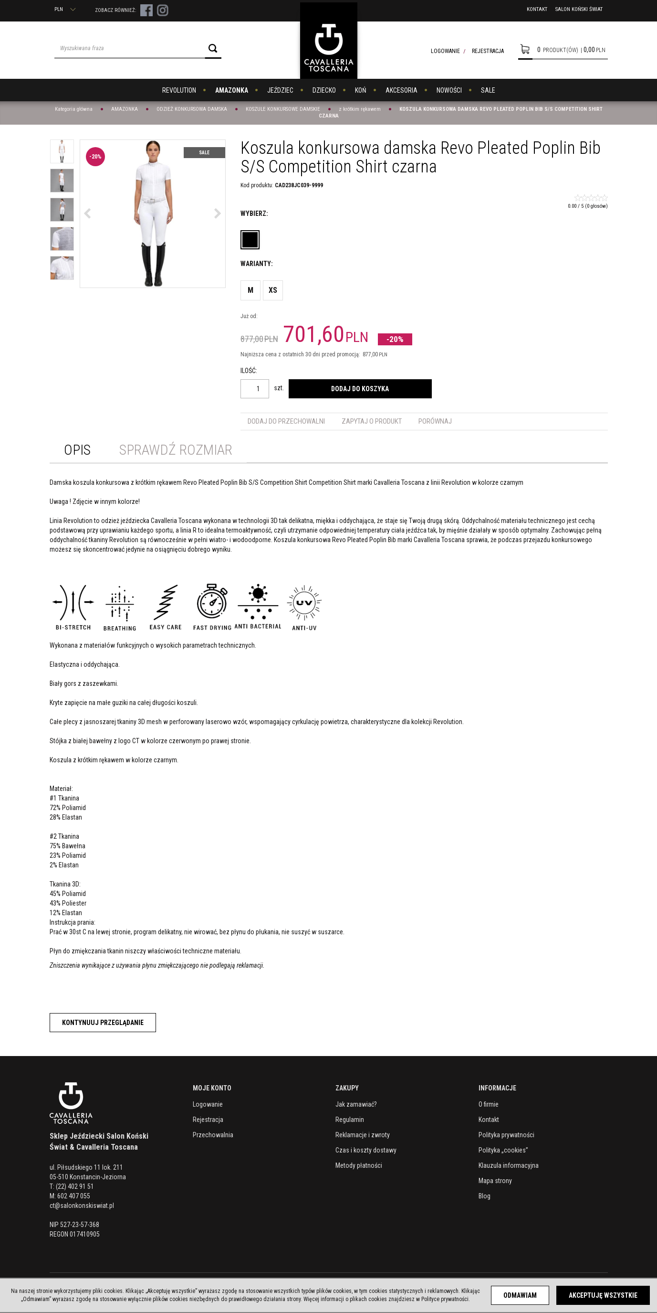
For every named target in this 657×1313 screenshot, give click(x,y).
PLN (65, 9)
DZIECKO (324, 90)
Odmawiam (520, 1295)
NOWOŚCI (449, 90)
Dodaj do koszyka (360, 389)
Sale (204, 152)
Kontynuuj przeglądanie (103, 1022)
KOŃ (360, 90)
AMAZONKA (231, 90)
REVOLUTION (179, 90)
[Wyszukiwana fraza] (129, 48)
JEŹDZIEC (280, 90)
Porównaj (435, 421)
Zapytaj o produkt (372, 421)
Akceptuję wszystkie (603, 1295)
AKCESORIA (401, 90)
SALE (488, 90)
